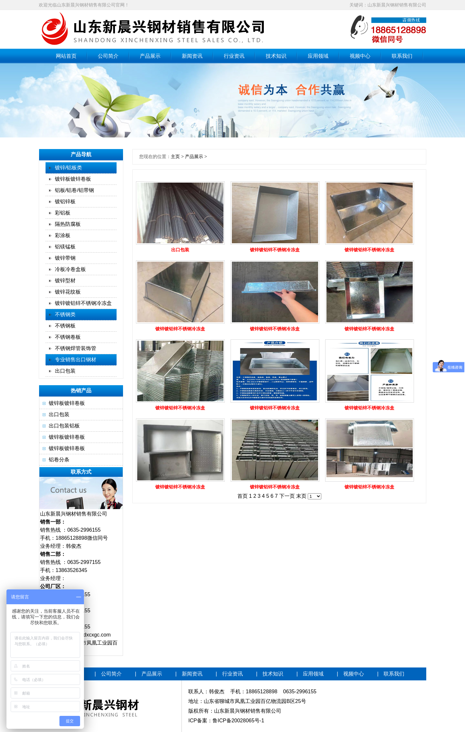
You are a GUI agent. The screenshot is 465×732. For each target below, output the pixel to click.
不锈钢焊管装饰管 (75, 348)
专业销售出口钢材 (75, 359)
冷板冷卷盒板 (70, 269)
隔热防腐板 (68, 224)
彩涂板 (62, 235)
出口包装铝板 (64, 425)
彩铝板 (62, 213)
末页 (301, 496)
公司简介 (108, 56)
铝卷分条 (59, 459)
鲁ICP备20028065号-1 (238, 720)
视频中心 (360, 56)
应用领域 (318, 56)
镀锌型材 (65, 280)
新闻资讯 (192, 56)
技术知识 (276, 56)
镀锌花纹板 (68, 292)
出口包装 (65, 371)
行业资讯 (234, 56)
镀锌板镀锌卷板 (73, 179)
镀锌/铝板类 (68, 167)
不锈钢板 (65, 325)
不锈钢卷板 (68, 337)
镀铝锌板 (65, 201)
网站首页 (66, 56)
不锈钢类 (65, 314)
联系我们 (402, 56)
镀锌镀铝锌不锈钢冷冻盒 (83, 303)
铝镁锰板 (65, 246)
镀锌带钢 (65, 258)
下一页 (287, 496)
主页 (175, 156)
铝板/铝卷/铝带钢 (74, 190)
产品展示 (150, 56)
